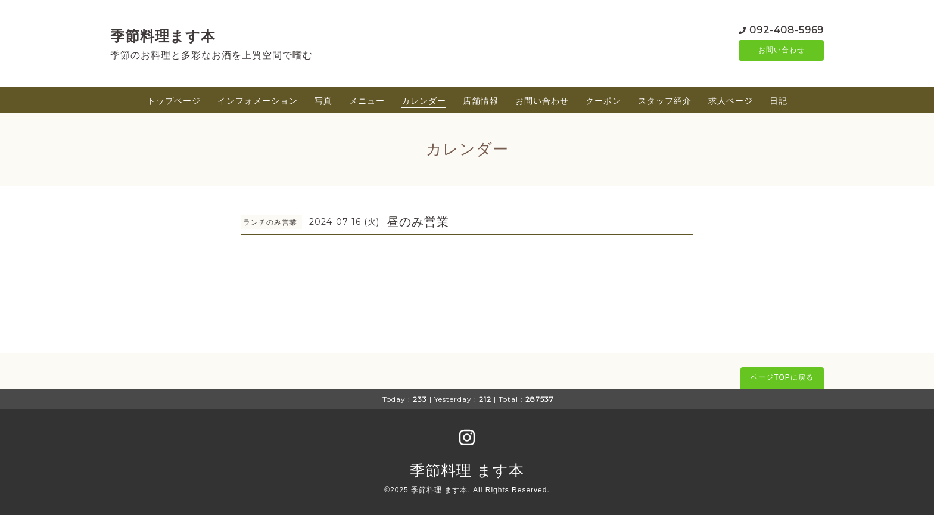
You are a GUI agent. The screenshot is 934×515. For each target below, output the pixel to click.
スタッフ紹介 (665, 101)
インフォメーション (257, 101)
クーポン (603, 101)
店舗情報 (481, 101)
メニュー (367, 101)
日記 (778, 101)
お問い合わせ (781, 50)
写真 (323, 101)
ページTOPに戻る (782, 377)
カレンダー (423, 101)
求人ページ (730, 101)
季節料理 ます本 (467, 470)
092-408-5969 (786, 29)
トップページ (174, 101)
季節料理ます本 (163, 36)
